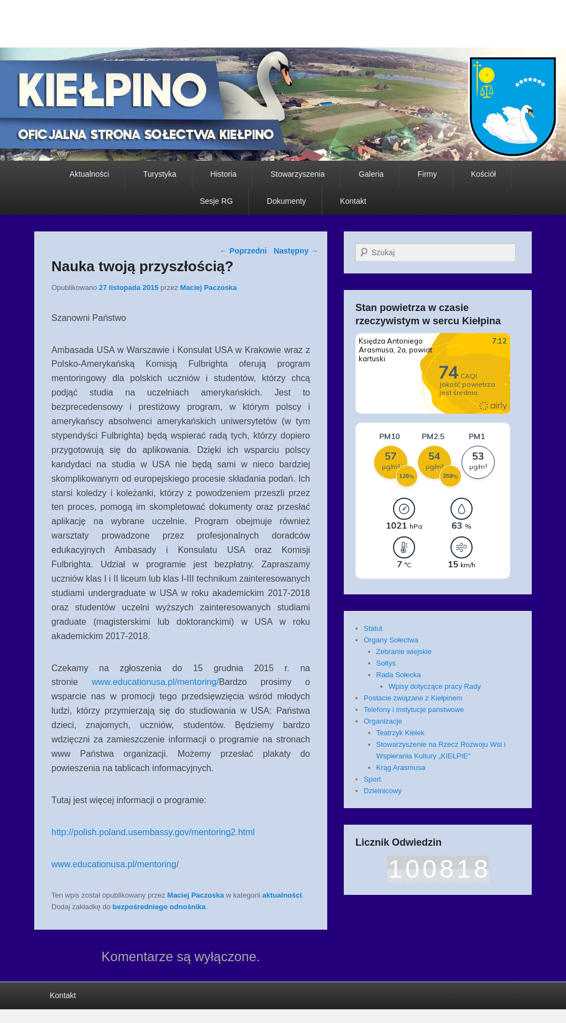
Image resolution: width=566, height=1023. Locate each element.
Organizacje (383, 721)
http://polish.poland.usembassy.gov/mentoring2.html (153, 832)
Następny (296, 250)
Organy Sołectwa (391, 640)
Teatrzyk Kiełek (400, 733)
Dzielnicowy (383, 791)
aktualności (282, 895)
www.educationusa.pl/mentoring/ (155, 682)
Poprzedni (243, 250)
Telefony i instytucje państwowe (414, 709)
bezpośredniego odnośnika (159, 907)
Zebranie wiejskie (404, 651)
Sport (372, 779)
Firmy (427, 174)
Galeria (371, 174)
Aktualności (89, 174)
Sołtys (386, 663)
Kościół (483, 174)
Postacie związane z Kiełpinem (413, 698)
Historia (224, 174)
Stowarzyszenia (297, 174)
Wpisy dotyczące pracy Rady (435, 686)
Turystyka (159, 174)
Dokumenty (286, 201)
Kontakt (353, 201)
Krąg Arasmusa (401, 767)
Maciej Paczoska (208, 287)
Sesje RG (216, 201)
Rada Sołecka (398, 675)
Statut (373, 628)
